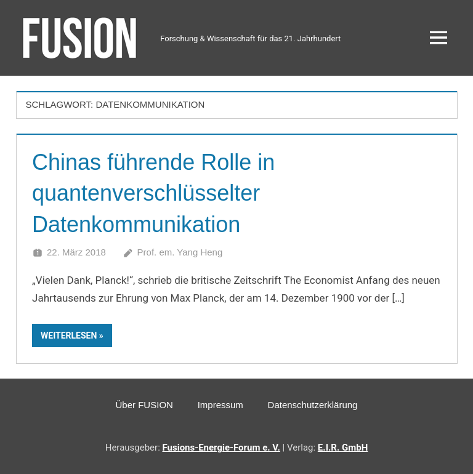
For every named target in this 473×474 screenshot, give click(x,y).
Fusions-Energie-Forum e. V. (221, 447)
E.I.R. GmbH (343, 447)
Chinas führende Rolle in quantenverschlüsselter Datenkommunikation (153, 193)
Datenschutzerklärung (313, 405)
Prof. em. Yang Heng (180, 252)
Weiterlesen (69, 335)
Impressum (220, 405)
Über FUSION (144, 405)
